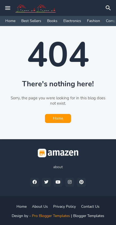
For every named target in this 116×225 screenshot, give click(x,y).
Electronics (72, 20)
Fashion (93, 20)
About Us (40, 206)
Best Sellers (31, 20)
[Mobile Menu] (7, 7)
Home (10, 20)
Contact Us (90, 206)
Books (52, 20)
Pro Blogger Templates (51, 215)
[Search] (109, 7)
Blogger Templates (88, 215)
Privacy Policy (64, 206)
